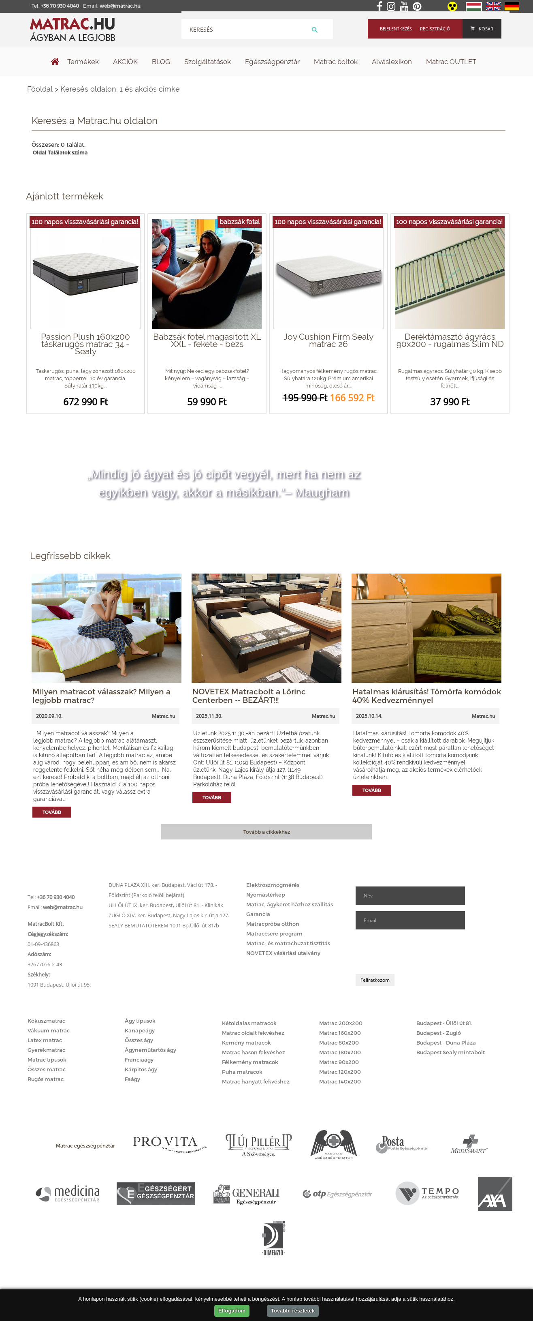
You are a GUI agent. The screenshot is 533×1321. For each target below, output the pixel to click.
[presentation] (417, 952)
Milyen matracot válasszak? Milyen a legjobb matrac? (101, 695)
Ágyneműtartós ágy (150, 1050)
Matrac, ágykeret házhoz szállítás (289, 904)
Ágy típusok (140, 1020)
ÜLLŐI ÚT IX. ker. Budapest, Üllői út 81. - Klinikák (166, 905)
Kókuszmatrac (46, 1020)
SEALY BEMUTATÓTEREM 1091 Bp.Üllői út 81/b (164, 925)
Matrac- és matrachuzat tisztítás (288, 943)
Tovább (52, 812)
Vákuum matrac (49, 1030)
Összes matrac (47, 1069)
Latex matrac (45, 1040)
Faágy (132, 1079)
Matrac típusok (47, 1059)
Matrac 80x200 (339, 1042)
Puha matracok (242, 1071)
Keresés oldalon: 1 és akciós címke (120, 89)
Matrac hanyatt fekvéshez (256, 1081)
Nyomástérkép (265, 894)
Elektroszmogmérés (272, 885)
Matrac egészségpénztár (85, 1145)
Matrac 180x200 (340, 1052)
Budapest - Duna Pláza (446, 1042)
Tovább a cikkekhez (266, 832)
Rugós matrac (46, 1079)
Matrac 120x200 (340, 1071)
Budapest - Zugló (438, 1033)
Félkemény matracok (250, 1062)
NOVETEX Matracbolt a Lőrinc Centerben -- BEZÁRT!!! (249, 695)
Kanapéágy (140, 1030)
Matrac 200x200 (340, 1023)
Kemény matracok (246, 1042)
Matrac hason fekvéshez (253, 1052)
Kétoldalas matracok (249, 1023)
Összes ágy (139, 1040)
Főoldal (40, 89)
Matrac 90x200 (339, 1062)
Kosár (482, 29)
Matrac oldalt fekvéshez (253, 1033)
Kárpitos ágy (141, 1069)
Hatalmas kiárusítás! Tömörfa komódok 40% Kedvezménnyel (426, 695)
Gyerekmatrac (46, 1050)
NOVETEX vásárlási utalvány (283, 953)
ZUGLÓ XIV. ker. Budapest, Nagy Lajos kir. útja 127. (169, 915)
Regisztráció (435, 29)
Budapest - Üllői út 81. (444, 1023)
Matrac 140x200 (340, 1081)
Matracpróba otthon (272, 924)
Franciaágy (139, 1059)
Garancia (258, 914)
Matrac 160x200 (340, 1033)
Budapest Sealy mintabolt (450, 1052)
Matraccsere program (274, 933)
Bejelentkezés (396, 29)
